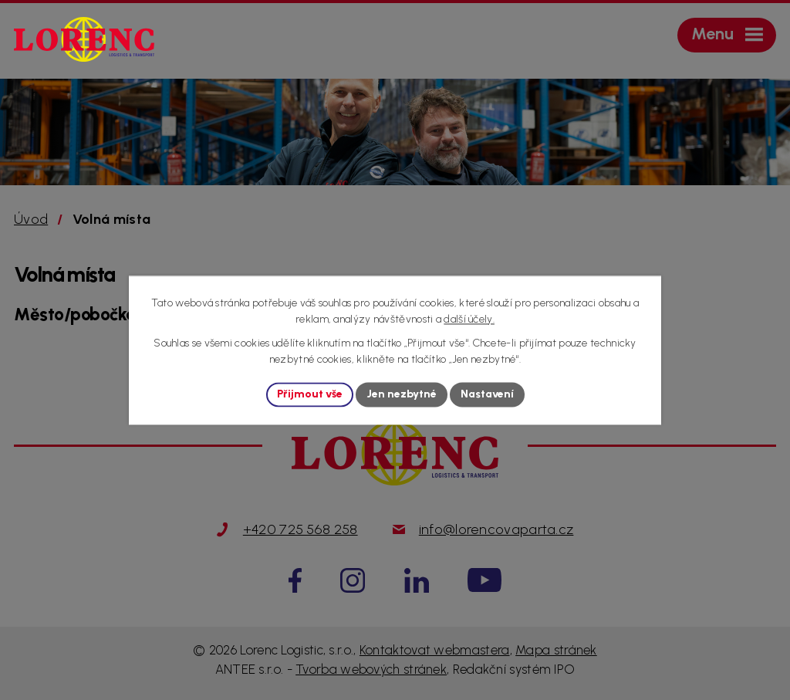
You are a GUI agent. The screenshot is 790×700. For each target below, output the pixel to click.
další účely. (469, 319)
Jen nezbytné (401, 394)
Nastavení (487, 394)
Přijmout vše (310, 394)
